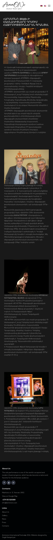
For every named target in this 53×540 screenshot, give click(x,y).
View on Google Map (9, 496)
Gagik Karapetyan (8, 537)
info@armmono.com (9, 503)
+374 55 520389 (8, 500)
